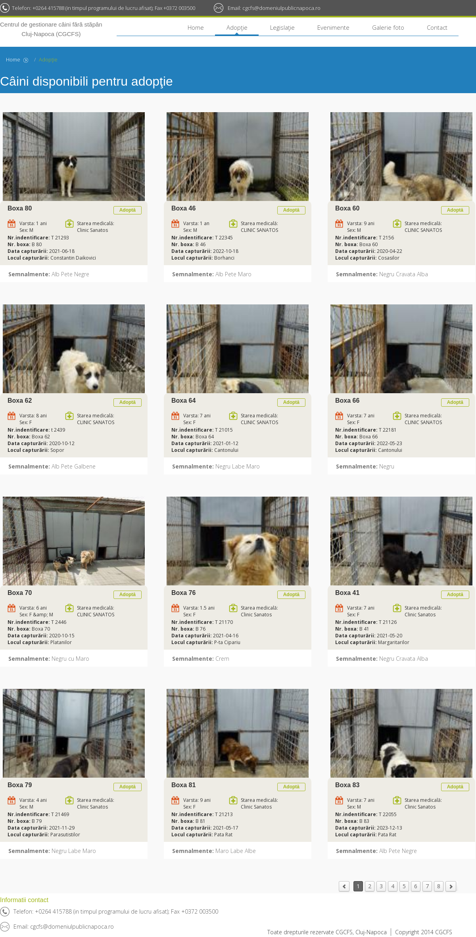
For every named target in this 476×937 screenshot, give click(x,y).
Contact (437, 27)
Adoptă (127, 210)
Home (196, 27)
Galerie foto (388, 27)
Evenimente (333, 27)
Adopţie (237, 27)
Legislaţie (282, 27)
